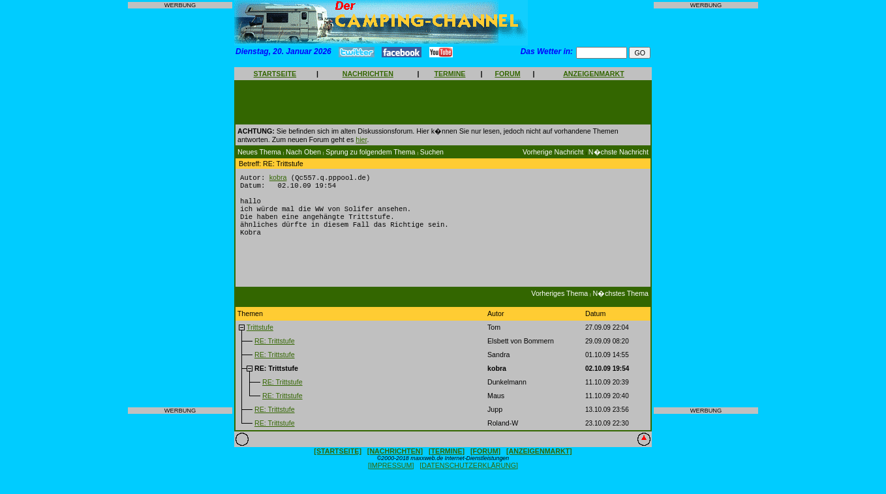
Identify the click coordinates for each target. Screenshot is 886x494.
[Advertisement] (180, 207)
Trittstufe (260, 337)
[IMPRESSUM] (391, 475)
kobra (278, 178)
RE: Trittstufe (274, 351)
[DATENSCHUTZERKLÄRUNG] (469, 475)
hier (361, 139)
